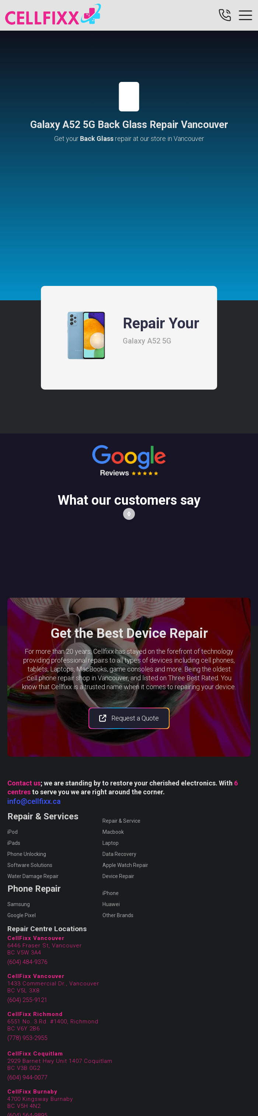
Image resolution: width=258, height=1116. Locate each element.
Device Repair (118, 876)
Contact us (24, 783)
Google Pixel (21, 915)
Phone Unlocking (26, 854)
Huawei (111, 904)
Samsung (18, 904)
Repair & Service (121, 820)
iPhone (110, 893)
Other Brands (117, 915)
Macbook (113, 832)
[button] (129, 514)
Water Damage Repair (33, 876)
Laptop (110, 843)
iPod (12, 832)
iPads (13, 843)
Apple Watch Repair (125, 865)
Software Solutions (29, 865)
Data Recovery (119, 854)
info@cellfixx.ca (34, 801)
